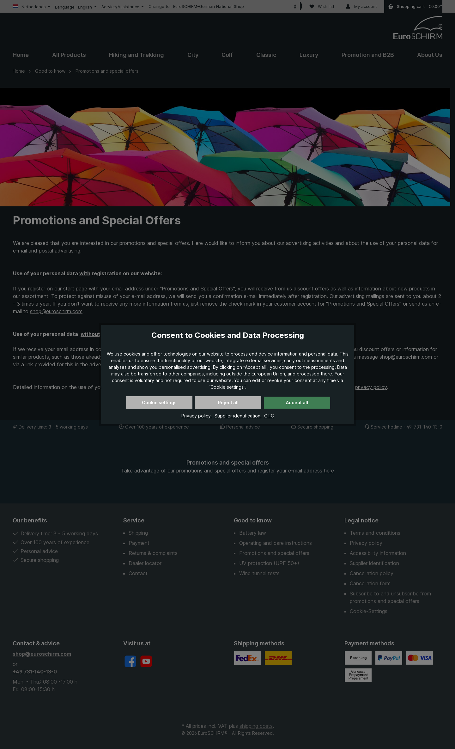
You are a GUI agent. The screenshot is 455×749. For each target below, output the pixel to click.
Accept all (297, 402)
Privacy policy (196, 415)
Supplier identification (238, 415)
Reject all (228, 402)
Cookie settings (159, 402)
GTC (269, 415)
